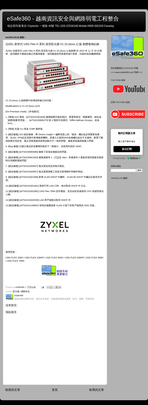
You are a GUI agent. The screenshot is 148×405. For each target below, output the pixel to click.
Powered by (126, 158)
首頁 (55, 389)
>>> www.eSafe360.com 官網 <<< (127, 72)
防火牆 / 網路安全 (21, 291)
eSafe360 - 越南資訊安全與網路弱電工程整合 (63, 18)
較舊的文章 (96, 389)
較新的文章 (12, 389)
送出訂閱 (127, 149)
